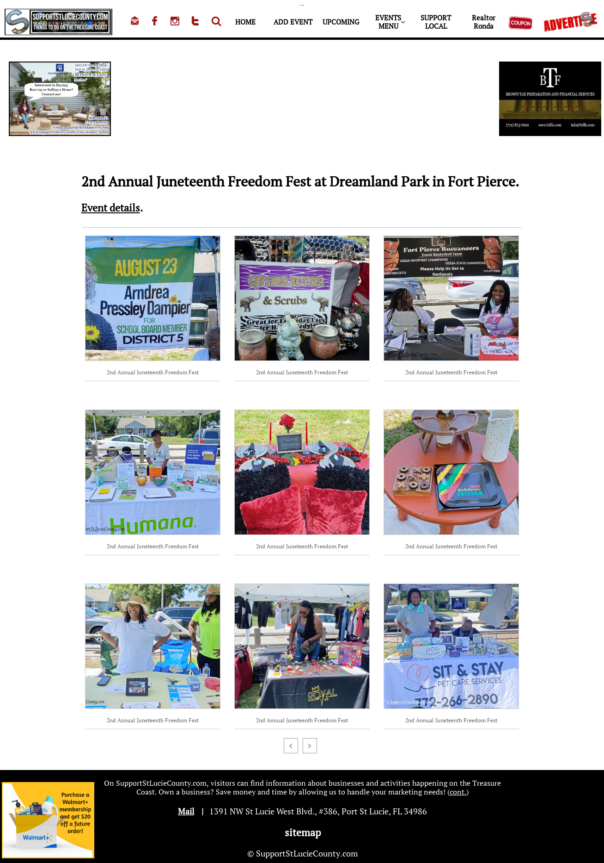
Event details (110, 207)
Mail (186, 811)
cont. (458, 792)
